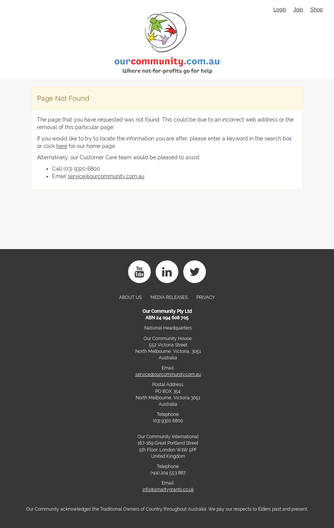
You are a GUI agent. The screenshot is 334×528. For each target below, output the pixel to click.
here (61, 146)
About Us (130, 297)
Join (298, 9)
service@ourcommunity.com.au (106, 176)
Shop (316, 9)
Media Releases (169, 297)
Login (280, 9)
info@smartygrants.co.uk (168, 489)
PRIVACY (205, 297)
